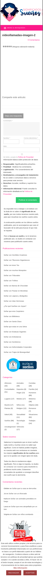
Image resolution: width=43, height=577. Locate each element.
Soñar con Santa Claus (12, 321)
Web (5, 146)
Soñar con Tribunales (12, 275)
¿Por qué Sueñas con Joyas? (15, 306)
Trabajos (32, 421)
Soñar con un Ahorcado (18, 493)
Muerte (7, 405)
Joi (5, 493)
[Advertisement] (21, 69)
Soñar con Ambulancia (12, 337)
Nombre (6, 138)
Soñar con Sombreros (12, 342)
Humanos (32, 393)
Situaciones (33, 414)
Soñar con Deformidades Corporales (18, 347)
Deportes (20, 389)
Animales (20, 383)
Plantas (7, 408)
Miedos (19, 399)
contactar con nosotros (15, 467)
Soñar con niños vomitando (22, 514)
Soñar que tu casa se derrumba (24, 488)
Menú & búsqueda (16, 28)
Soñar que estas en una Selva (15, 327)
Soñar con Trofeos (11, 281)
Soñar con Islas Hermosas (14, 301)
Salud (6, 414)
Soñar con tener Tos (11, 265)
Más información (20, 568)
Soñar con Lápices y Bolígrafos (16, 296)
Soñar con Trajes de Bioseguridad (17, 352)
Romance (32, 408)
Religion (20, 408)
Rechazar (13, 573)
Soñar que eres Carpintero (14, 311)
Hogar (19, 393)
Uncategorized (10, 427)
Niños (19, 405)
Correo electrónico (31, 138)
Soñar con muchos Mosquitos (15, 270)
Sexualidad (21, 414)
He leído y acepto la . (21, 156)
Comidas (32, 383)
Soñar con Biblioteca (12, 316)
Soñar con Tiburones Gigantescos (17, 260)
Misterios (32, 399)
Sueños (7, 421)
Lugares (7, 399)
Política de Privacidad (25, 157)
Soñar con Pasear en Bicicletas (16, 291)
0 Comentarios (34, 40)
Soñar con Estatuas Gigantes (15, 332)
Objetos (32, 405)
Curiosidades (9, 389)
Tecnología (21, 421)
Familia (31, 389)
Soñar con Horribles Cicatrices (15, 255)
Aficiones (7, 383)
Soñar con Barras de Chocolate (16, 286)
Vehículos (20, 427)
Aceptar (30, 573)
